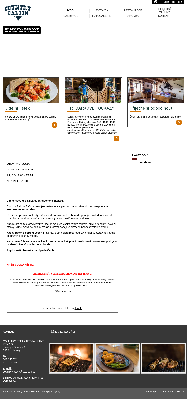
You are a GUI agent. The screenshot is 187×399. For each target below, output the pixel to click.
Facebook (145, 162)
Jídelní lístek (17, 108)
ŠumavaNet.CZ (176, 391)
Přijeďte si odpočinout (151, 108)
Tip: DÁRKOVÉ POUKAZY (90, 108)
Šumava (7, 391)
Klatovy (18, 391)
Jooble (78, 308)
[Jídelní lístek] (31, 91)
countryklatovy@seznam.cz (19, 371)
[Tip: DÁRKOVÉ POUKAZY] (93, 91)
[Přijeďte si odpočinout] (156, 91)
